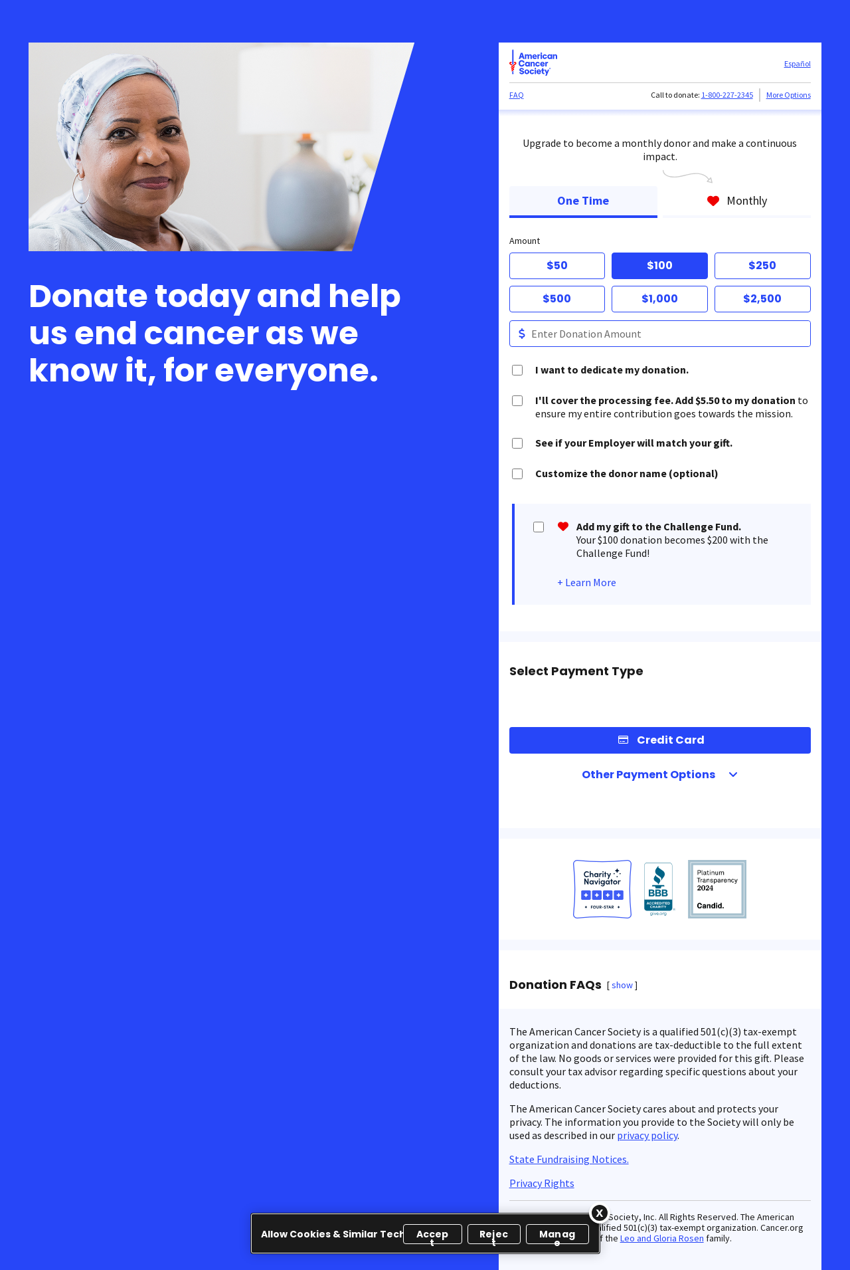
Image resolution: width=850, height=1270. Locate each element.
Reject (493, 1235)
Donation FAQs (555, 985)
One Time (583, 200)
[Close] (599, 1212)
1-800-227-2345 (727, 95)
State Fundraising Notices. (569, 1159)
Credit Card (671, 740)
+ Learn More (586, 582)
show (622, 985)
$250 (762, 265)
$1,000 (659, 298)
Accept (432, 1235)
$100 (660, 265)
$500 (557, 298)
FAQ (516, 95)
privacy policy (647, 1135)
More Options (788, 95)
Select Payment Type (576, 671)
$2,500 (762, 298)
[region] (425, 1233)
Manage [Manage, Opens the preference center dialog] (557, 1235)
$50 (557, 265)
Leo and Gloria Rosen (662, 1238)
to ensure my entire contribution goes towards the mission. (671, 406)
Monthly (737, 200)
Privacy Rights (541, 1183)
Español (797, 63)
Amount (524, 241)
